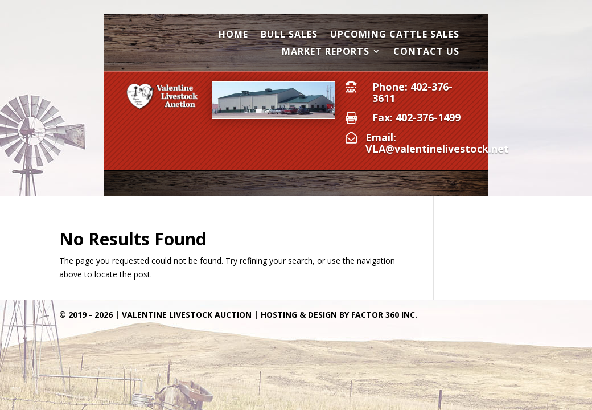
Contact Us (426, 52)
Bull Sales (289, 35)
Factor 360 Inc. (384, 314)
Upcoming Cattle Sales (394, 35)
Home (233, 35)
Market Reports (325, 52)
